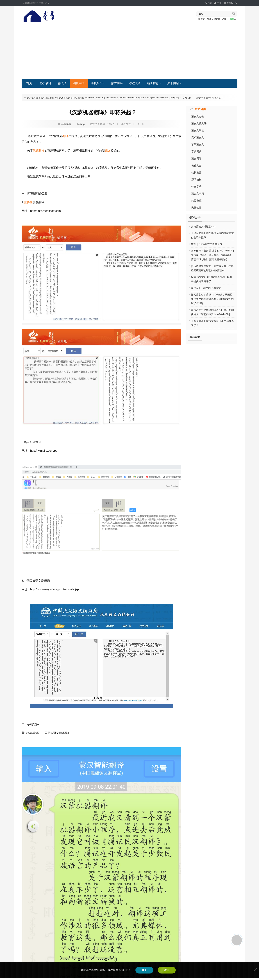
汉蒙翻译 (38, 150)
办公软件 (45, 83)
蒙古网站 (196, 158)
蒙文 (108, 150)
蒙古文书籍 (197, 193)
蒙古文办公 (197, 116)
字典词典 (187, 97)
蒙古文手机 (197, 130)
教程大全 (135, 83)
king (82, 124)
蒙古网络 (117, 83)
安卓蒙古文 (197, 137)
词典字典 (79, 83)
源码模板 (196, 179)
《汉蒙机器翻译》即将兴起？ (209, 97)
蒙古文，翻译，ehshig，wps (212, 19)
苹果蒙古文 (197, 144)
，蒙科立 (232, 19)
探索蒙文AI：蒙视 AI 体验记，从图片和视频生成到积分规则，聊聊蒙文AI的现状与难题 (212, 299)
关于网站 (174, 83)
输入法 (62, 83)
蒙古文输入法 (198, 123)
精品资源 (196, 200)
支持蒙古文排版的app (203, 226)
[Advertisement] (129, 52)
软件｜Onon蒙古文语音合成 (206, 244)
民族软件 (196, 207)
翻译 (66, 136)
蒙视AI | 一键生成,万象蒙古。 (207, 288)
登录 (208, 3)
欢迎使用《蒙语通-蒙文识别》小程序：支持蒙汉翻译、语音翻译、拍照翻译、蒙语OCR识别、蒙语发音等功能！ (213, 255)
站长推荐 (154, 83)
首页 (29, 83)
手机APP (98, 83)
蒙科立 (28, 202)
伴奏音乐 (196, 186)
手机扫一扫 (230, 3)
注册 (218, 3)
